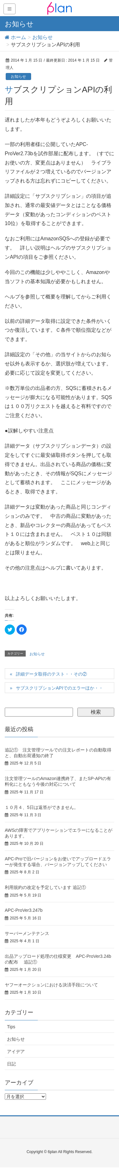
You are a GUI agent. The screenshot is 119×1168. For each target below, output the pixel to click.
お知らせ (18, 76)
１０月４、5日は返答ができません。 (41, 807)
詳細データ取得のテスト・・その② (51, 674)
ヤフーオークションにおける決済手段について (51, 984)
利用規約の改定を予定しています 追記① (45, 887)
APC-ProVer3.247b (24, 910)
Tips (11, 1026)
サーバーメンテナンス (27, 933)
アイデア (16, 1051)
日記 (11, 1063)
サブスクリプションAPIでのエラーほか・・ (59, 688)
